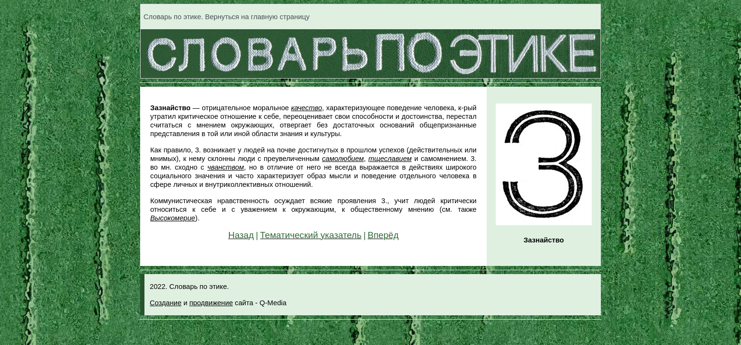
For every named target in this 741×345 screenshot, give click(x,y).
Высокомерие (172, 218)
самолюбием (343, 158)
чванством (225, 167)
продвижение (211, 303)
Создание (165, 303)
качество (306, 108)
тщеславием (390, 158)
